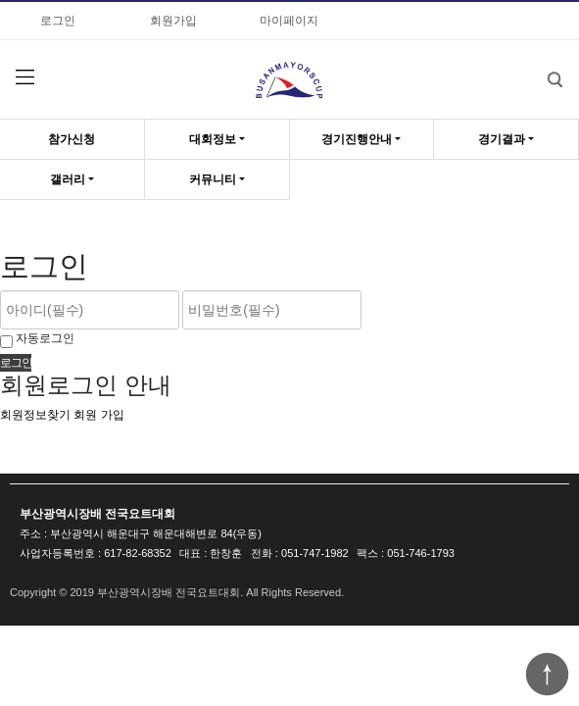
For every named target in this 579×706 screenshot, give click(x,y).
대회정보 (212, 139)
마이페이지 (289, 20)
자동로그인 (45, 338)
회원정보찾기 (35, 415)
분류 (24, 77)
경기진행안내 (356, 139)
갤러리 (67, 179)
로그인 (57, 20)
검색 (540, 65)
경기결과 (501, 139)
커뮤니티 (212, 179)
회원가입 (173, 20)
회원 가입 (98, 415)
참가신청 (71, 139)
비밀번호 (0, 0)
